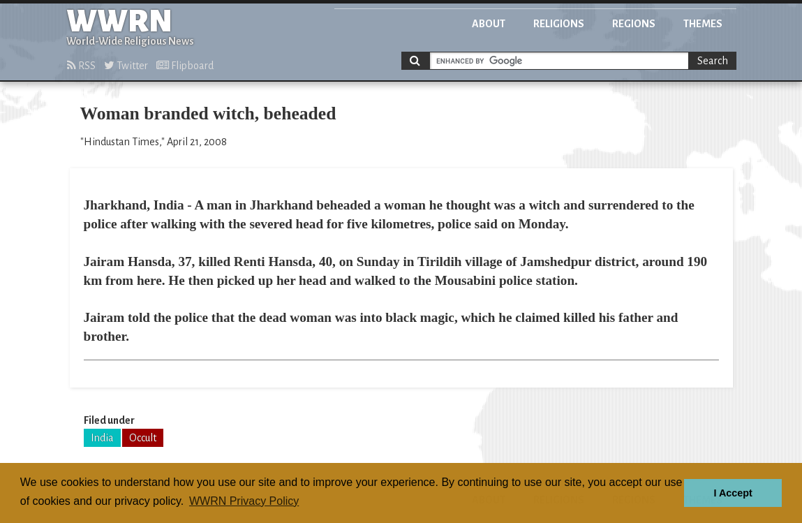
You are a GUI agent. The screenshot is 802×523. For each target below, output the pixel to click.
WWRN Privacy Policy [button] (244, 501)
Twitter (126, 65)
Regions (633, 23)
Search (712, 60)
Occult (142, 437)
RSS (81, 65)
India (102, 437)
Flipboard (185, 65)
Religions (558, 23)
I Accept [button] (732, 493)
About (488, 23)
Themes (702, 23)
